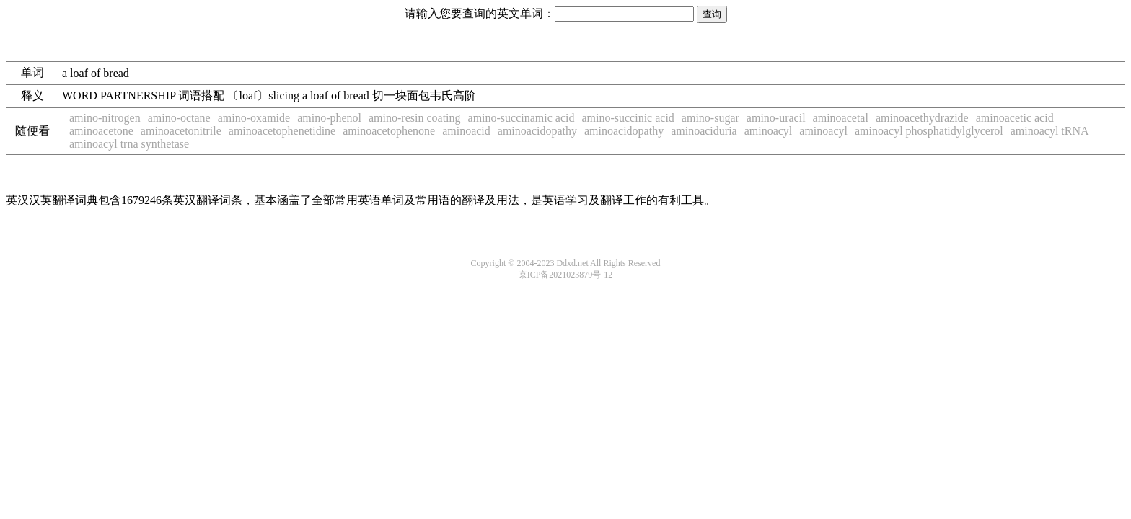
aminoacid (466, 131)
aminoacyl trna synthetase (129, 144)
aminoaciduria (704, 131)
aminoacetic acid (1015, 118)
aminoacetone (101, 131)
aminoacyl (768, 131)
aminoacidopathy (537, 131)
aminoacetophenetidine (282, 131)
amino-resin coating (415, 118)
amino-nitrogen (105, 118)
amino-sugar (710, 118)
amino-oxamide (254, 118)
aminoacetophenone (389, 131)
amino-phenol (329, 118)
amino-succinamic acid (521, 118)
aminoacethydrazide (922, 118)
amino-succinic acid (627, 118)
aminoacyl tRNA (1050, 131)
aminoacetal (840, 118)
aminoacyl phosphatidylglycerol (929, 131)
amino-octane (179, 118)
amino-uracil (776, 118)
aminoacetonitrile (181, 131)
